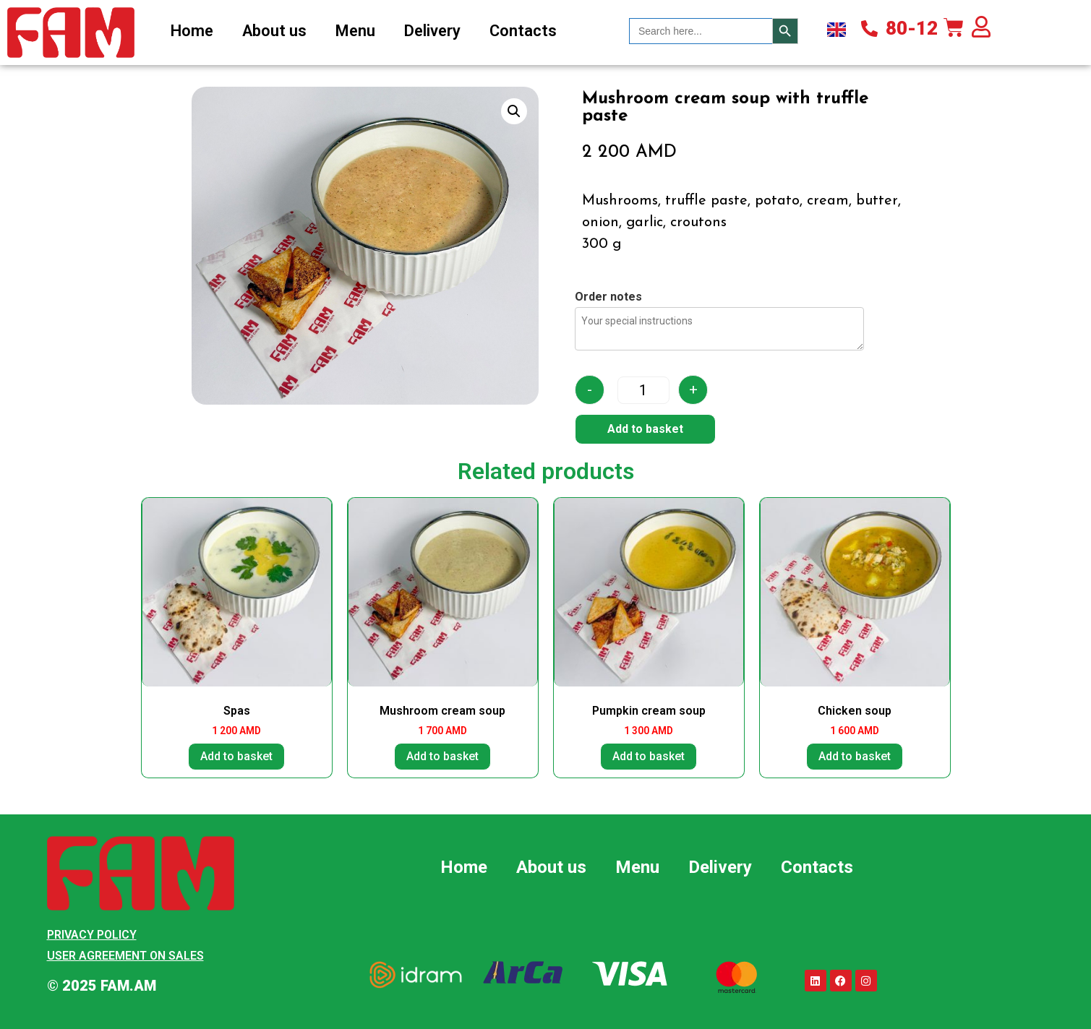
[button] (514, 111)
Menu (355, 31)
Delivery (432, 31)
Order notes (608, 297)
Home (192, 31)
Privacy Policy (92, 935)
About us (274, 31)
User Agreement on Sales (125, 956)
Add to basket (645, 429)
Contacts (523, 31)
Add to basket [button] (236, 756)
